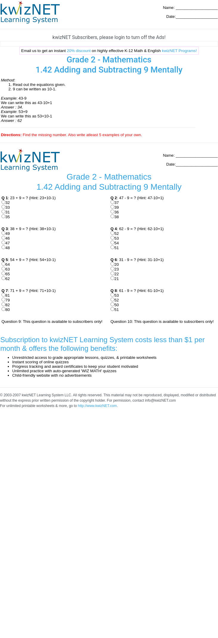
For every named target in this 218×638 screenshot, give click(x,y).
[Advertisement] (56, 469)
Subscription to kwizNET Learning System (66, 340)
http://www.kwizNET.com (97, 406)
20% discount (79, 50)
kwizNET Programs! (179, 50)
